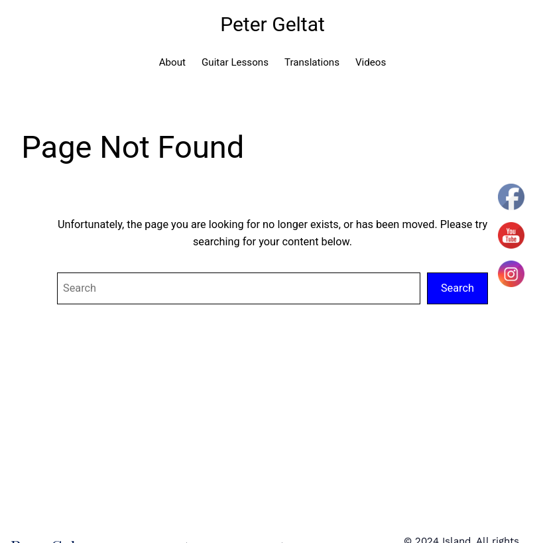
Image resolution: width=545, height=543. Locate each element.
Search (457, 288)
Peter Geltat (272, 24)
